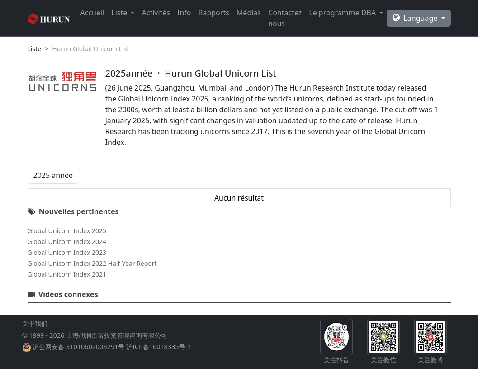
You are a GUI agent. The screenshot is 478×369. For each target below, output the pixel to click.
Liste (35, 48)
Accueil (92, 13)
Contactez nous (285, 18)
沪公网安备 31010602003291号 (78, 346)
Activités (156, 13)
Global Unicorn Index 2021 (67, 274)
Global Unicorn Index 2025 (67, 230)
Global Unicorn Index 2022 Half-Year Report (92, 263)
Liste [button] (120, 13)
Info (184, 13)
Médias (249, 13)
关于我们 (34, 323)
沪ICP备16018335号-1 (158, 346)
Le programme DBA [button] (343, 13)
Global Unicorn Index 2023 (67, 252)
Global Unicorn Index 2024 (67, 241)
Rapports (214, 13)
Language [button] (416, 18)
